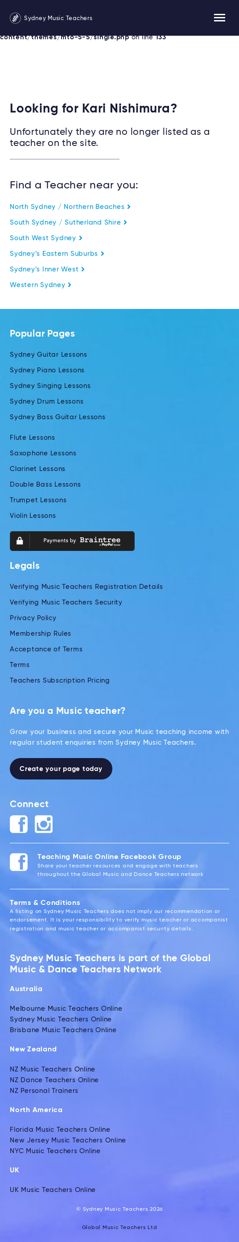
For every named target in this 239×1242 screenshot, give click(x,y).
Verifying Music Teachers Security (66, 602)
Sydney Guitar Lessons (48, 354)
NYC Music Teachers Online (55, 1151)
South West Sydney (46, 238)
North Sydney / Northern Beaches (70, 207)
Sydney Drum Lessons (46, 401)
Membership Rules (40, 633)
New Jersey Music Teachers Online (68, 1140)
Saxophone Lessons (43, 453)
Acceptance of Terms (46, 649)
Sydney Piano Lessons (47, 370)
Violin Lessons (33, 516)
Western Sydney (41, 285)
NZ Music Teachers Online (52, 1069)
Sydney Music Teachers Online (61, 1019)
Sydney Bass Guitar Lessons (58, 417)
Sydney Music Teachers (51, 18)
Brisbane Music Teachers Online (63, 1030)
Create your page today (61, 769)
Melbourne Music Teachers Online (66, 1008)
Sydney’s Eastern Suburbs (57, 253)
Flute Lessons (32, 437)
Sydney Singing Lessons (50, 386)
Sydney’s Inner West (47, 269)
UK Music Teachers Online (53, 1190)
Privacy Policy (33, 618)
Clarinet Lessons (38, 469)
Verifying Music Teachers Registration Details (86, 586)
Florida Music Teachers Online (60, 1129)
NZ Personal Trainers (44, 1091)
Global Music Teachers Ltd (119, 1227)
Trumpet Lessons (38, 500)
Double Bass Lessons (45, 484)
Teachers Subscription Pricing (60, 680)
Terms (20, 665)
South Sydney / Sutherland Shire (69, 222)
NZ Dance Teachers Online (54, 1080)
